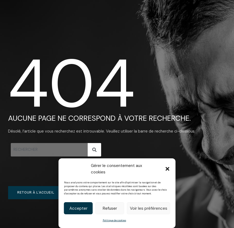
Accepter (78, 208)
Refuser (110, 208)
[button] (167, 169)
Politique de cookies (114, 220)
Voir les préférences (148, 208)
